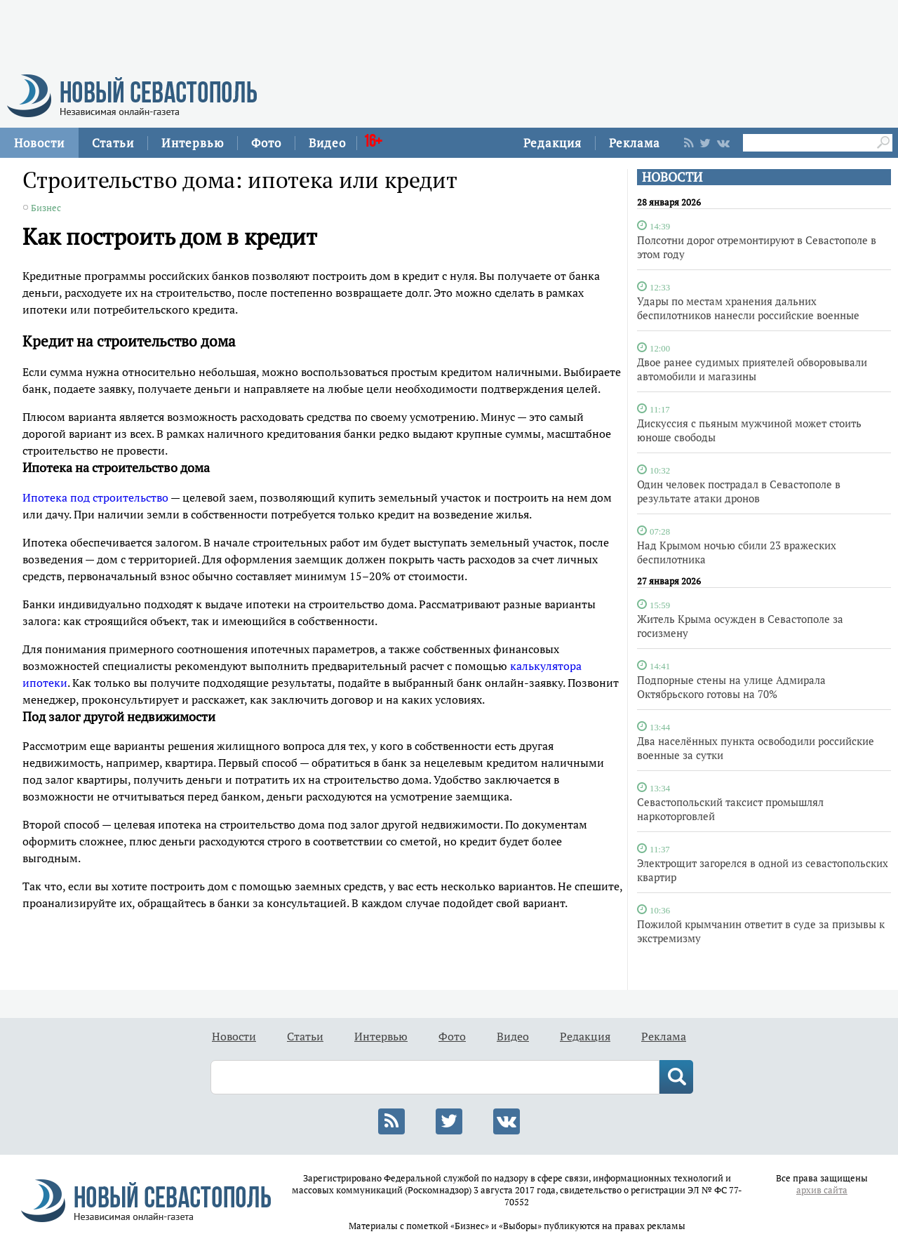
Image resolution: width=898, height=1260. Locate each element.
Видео (327, 143)
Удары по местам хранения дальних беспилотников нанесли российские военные (748, 308)
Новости (39, 143)
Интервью (192, 143)
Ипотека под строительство (95, 497)
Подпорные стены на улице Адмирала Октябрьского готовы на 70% (731, 687)
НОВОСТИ (672, 177)
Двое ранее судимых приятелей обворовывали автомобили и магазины (752, 369)
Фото (266, 143)
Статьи (113, 143)
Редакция (552, 143)
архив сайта (821, 1190)
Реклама (634, 143)
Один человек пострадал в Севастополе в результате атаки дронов (738, 491)
